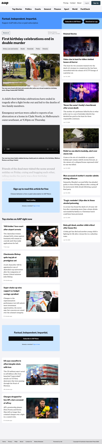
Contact (73, 3)
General (47, 9)
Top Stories (17, 9)
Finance (57, 9)
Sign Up (95, 3)
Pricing (65, 3)
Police (38, 49)
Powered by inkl (57, 441)
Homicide (30, 49)
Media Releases (38, 441)
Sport (66, 9)
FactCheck (85, 9)
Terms (4, 441)
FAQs (15, 441)
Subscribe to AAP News (73, 22)
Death (23, 49)
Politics (28, 9)
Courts (38, 9)
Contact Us (29, 441)
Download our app (92, 22)
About (79, 3)
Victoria (45, 49)
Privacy (10, 441)
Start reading (30, 200)
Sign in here (36, 206)
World (74, 9)
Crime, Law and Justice (10, 49)
